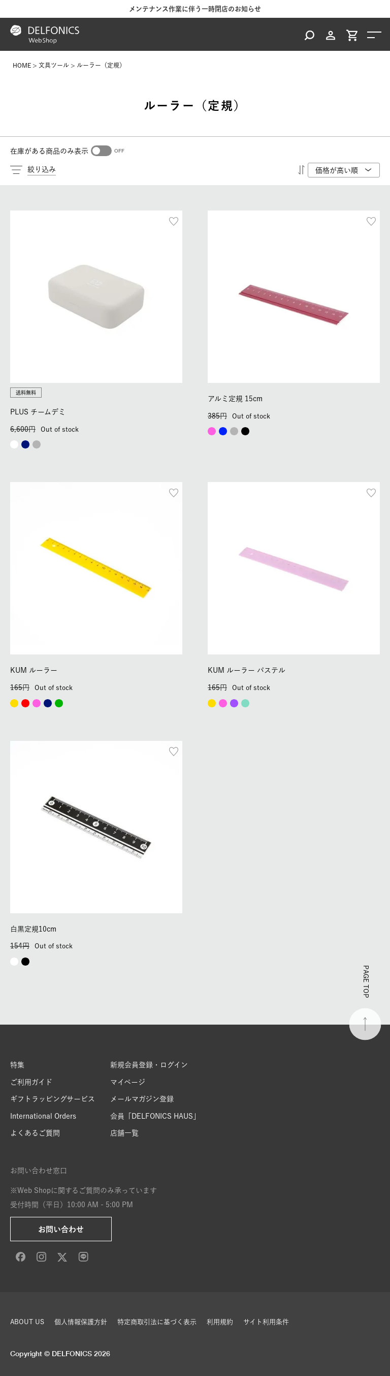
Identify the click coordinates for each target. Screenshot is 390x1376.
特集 (17, 1064)
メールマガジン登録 (142, 1098)
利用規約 (220, 1322)
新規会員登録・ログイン (149, 1064)
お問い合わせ (61, 1229)
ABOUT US (27, 1322)
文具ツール (54, 65)
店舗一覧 (124, 1132)
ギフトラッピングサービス (52, 1098)
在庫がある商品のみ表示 (49, 151)
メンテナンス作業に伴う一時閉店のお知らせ (195, 9)
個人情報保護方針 (80, 1322)
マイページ (127, 1082)
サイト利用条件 (266, 1322)
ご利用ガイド (31, 1082)
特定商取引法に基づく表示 (157, 1322)
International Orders (43, 1116)
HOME (22, 65)
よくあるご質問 (35, 1132)
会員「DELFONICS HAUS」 (155, 1116)
